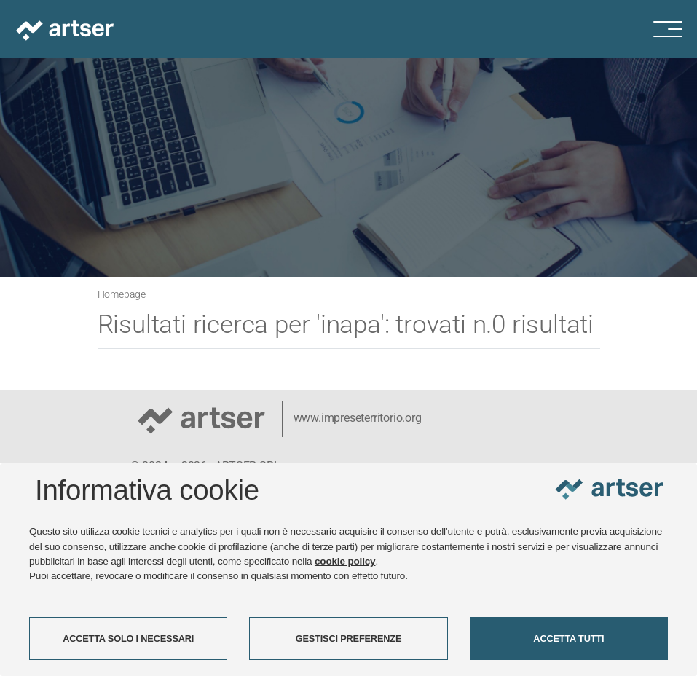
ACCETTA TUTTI (568, 638)
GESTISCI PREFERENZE (349, 638)
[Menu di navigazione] (675, 29)
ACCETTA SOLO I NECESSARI (128, 638)
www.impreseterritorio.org (358, 418)
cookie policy (345, 561)
